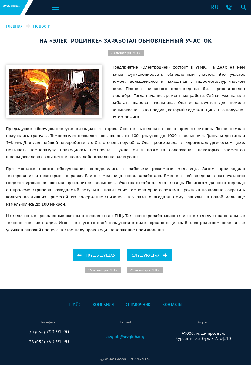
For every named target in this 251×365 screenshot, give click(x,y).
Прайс (75, 304)
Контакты (172, 304)
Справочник (138, 304)
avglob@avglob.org (125, 336)
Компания (103, 304)
